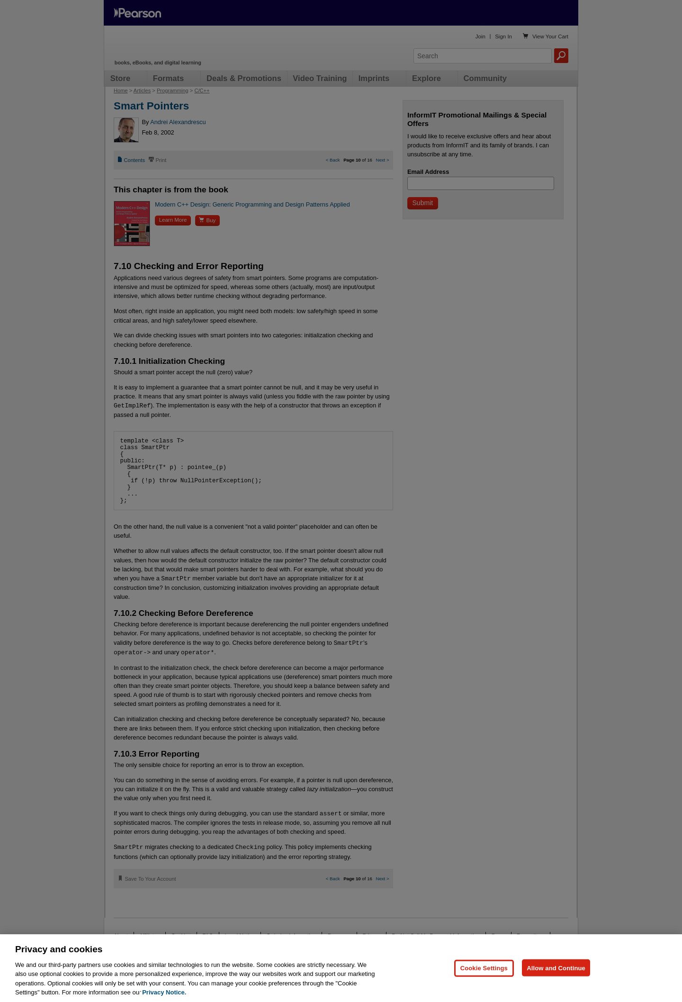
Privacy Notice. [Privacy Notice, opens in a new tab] (164, 992)
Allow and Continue (556, 967)
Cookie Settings (484, 967)
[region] (341, 968)
